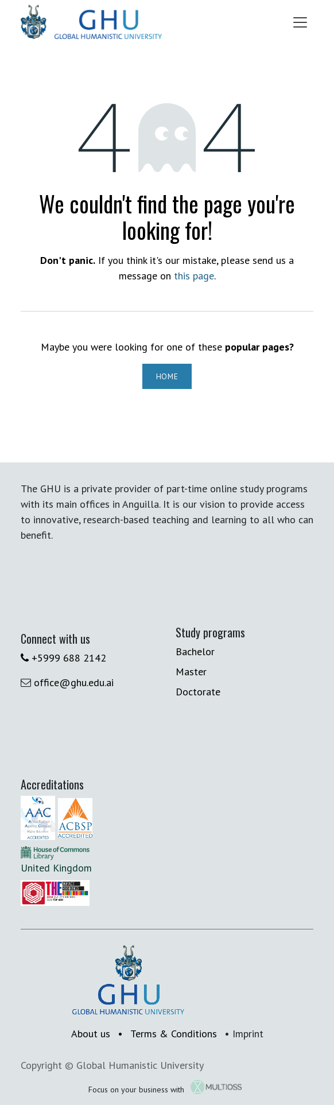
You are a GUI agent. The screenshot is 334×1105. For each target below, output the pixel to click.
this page (194, 275)
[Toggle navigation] (300, 22)
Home (167, 376)
